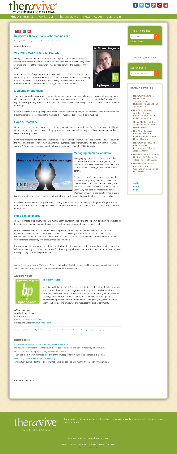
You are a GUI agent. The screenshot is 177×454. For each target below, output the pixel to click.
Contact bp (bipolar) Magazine (28, 319)
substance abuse (71, 330)
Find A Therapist (23, 16)
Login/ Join (114, 16)
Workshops (47, 16)
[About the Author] (53, 41)
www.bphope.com (42, 322)
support (91, 330)
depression (54, 330)
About (98, 16)
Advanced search (137, 41)
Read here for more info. (88, 447)
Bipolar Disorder (27, 330)
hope (86, 330)
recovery (98, 330)
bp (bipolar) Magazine (39, 41)
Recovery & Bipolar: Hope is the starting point (42, 36)
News (86, 16)
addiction (80, 330)
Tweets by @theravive (145, 57)
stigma (104, 330)
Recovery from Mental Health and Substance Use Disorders (41, 344)
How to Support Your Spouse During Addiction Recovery (40, 351)
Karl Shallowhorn (20, 265)
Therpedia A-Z (69, 16)
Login (135, 189)
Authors (137, 186)
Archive (136, 183)
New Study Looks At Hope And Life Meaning (34, 358)
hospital (61, 330)
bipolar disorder (43, 330)
